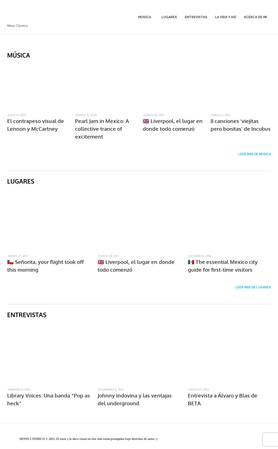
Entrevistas (196, 17)
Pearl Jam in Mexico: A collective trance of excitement (102, 129)
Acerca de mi (255, 17)
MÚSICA (18, 55)
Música (146, 17)
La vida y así (225, 17)
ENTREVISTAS (26, 315)
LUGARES (20, 181)
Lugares (169, 17)
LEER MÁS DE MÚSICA (254, 154)
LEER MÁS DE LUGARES (253, 287)
